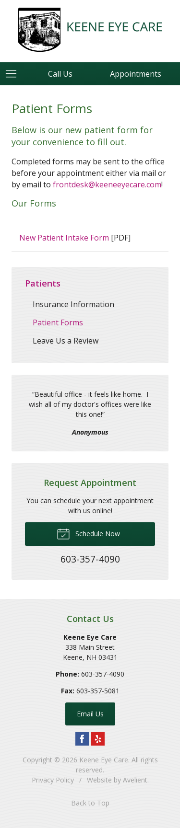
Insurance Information (73, 304)
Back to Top (90, 802)
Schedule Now (88, 533)
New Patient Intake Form (64, 237)
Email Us (90, 713)
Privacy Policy (53, 779)
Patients (42, 283)
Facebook (82, 739)
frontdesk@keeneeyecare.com (107, 184)
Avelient (135, 779)
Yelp (98, 739)
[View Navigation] (14, 73)
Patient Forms (58, 322)
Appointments (135, 74)
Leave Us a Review (65, 340)
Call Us (60, 74)
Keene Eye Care (103, 759)
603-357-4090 (102, 673)
